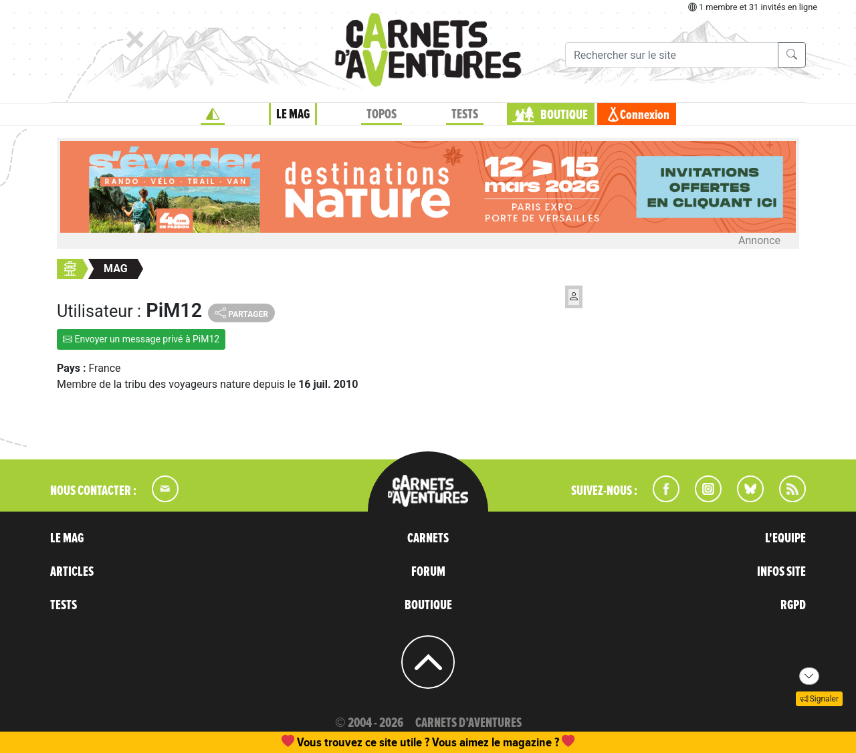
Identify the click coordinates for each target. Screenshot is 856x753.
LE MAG (293, 114)
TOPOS (381, 114)
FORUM (428, 571)
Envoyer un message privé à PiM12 (141, 339)
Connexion (644, 115)
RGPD (793, 605)
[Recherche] (671, 55)
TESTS (464, 114)
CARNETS (428, 538)
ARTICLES (72, 571)
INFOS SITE (781, 571)
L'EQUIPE (785, 538)
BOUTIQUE (564, 115)
